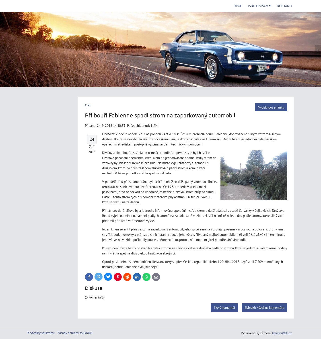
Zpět (88, 105)
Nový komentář (224, 307)
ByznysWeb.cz (282, 333)
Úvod (238, 6)
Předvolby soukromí (40, 333)
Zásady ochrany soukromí (75, 333)
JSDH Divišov (260, 6)
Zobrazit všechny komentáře (264, 307)
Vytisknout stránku (271, 107)
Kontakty (284, 6)
